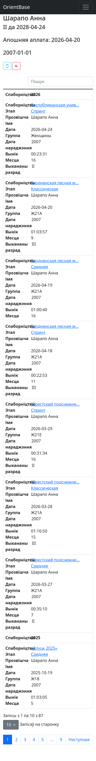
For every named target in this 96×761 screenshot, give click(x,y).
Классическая (44, 189)
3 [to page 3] (25, 739)
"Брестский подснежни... (55, 404)
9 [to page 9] (61, 739)
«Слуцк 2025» (44, 648)
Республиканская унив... (55, 105)
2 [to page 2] (16, 739)
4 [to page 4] (34, 739)
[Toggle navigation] (86, 7)
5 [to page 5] (42, 739)
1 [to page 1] (7, 739)
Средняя (39, 267)
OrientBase (16, 7)
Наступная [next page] (79, 739)
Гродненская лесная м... (55, 183)
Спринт (38, 111)
